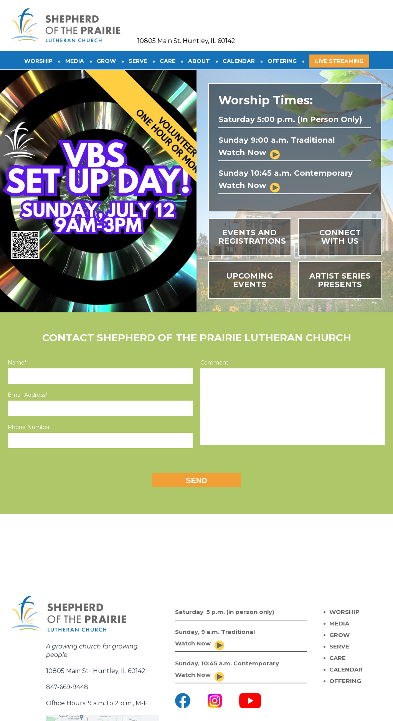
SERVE (138, 61)
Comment (214, 362)
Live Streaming (339, 61)
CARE (167, 61)
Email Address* (28, 394)
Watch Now (242, 152)
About (199, 61)
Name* (17, 362)
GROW (106, 61)
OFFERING (282, 61)
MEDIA (339, 623)
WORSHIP (344, 611)
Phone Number (29, 427)
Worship (38, 61)
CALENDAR (239, 61)
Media (74, 61)
